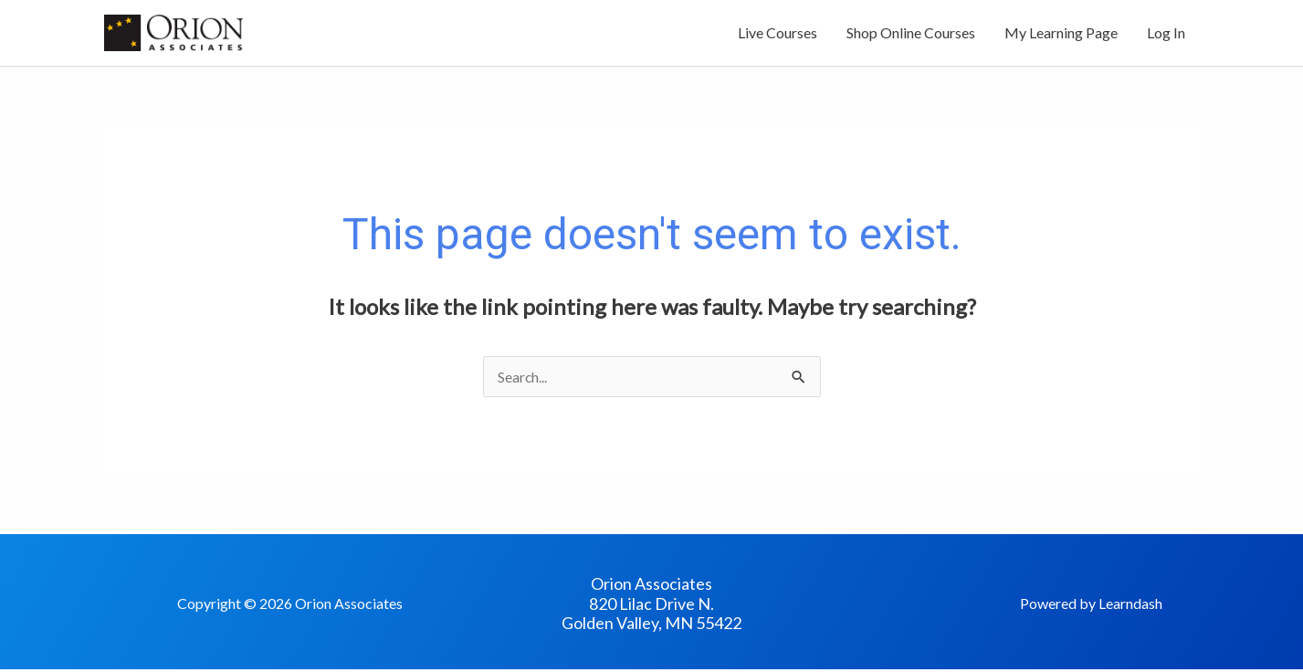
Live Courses (777, 34)
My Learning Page (1061, 34)
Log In (1166, 34)
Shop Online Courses (910, 34)
